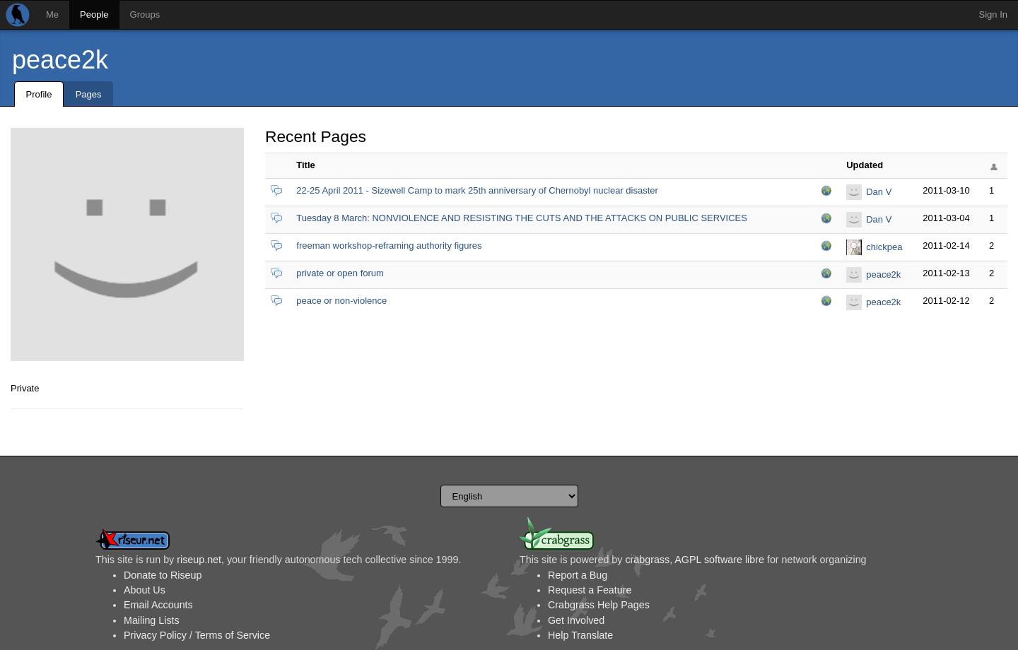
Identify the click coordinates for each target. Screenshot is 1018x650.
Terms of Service (232, 635)
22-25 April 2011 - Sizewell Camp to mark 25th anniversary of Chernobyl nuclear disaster (477, 190)
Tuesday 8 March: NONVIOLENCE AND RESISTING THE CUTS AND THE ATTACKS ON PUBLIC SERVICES (521, 218)
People (94, 14)
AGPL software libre (719, 559)
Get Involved (576, 620)
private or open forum (340, 273)
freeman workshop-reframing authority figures (388, 245)
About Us (144, 590)
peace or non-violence (341, 300)
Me (52, 14)
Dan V (878, 192)
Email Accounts (158, 604)
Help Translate (580, 635)
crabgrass (647, 559)
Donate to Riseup (162, 575)
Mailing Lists (152, 620)
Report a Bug (577, 575)
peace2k (60, 59)
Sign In (993, 14)
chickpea (884, 247)
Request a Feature (589, 590)
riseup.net (199, 559)
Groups (145, 14)
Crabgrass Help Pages (599, 604)
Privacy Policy (155, 635)
